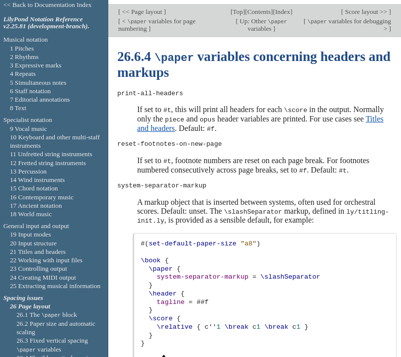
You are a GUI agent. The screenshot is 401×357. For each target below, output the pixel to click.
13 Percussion (28, 171)
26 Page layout (30, 306)
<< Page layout (141, 7)
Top (237, 7)
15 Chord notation (34, 188)
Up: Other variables (262, 20)
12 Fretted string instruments (48, 163)
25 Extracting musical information (55, 286)
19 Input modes (30, 234)
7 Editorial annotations (40, 99)
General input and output (36, 226)
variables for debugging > (348, 20)
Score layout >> (366, 7)
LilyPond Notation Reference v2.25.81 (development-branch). (46, 22)
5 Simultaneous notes (38, 82)
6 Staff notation (30, 91)
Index (282, 7)
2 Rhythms (24, 56)
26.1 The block (46, 314)
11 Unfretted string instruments (51, 154)
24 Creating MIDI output (43, 277)
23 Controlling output (38, 268)
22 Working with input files (46, 260)
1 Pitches (22, 48)
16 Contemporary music (42, 197)
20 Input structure (33, 243)
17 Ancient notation (36, 205)
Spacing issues (23, 297)
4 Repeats (23, 73)
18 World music (31, 214)
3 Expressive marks (36, 65)
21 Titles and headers (38, 251)
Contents (259, 7)
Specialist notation (27, 119)
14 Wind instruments (37, 179)
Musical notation (25, 39)
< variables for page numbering (157, 20)
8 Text (18, 108)
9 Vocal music (28, 128)
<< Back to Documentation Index (47, 4)
